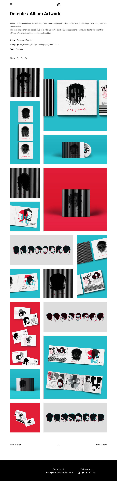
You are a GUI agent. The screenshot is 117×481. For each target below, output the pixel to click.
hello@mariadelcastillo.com (59, 472)
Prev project (15, 444)
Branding (27, 45)
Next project (101, 444)
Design (34, 45)
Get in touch (58, 469)
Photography (43, 45)
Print (51, 45)
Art (21, 45)
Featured (19, 49)
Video (56, 45)
